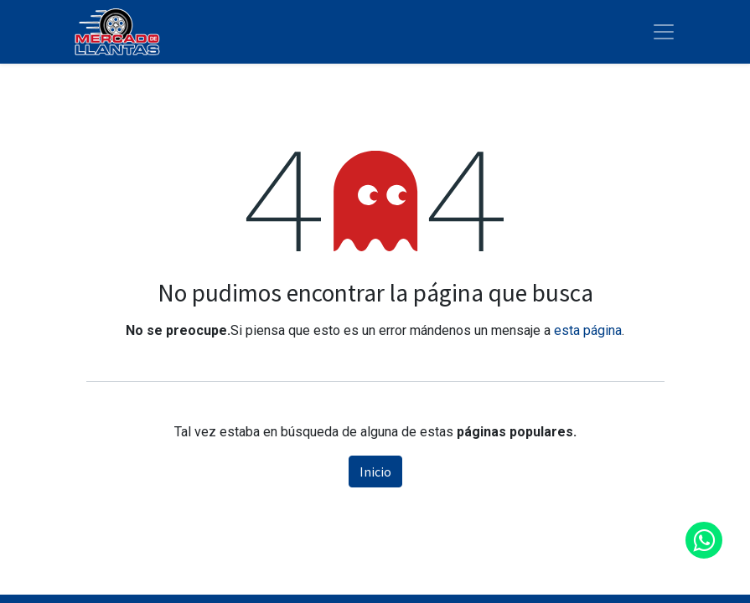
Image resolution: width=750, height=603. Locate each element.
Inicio (375, 471)
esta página (588, 330)
